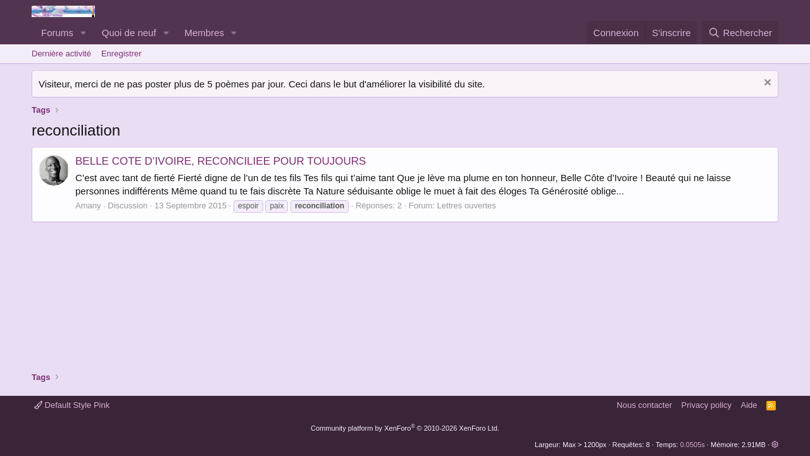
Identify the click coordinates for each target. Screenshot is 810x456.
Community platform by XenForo (405, 428)
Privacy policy (707, 405)
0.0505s (692, 444)
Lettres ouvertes (466, 205)
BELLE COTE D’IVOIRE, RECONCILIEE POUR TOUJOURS (220, 161)
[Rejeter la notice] (766, 84)
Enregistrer (121, 53)
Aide (749, 405)
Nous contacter (644, 405)
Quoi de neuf (129, 32)
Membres (205, 32)
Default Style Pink (71, 405)
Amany (88, 205)
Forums (57, 32)
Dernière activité (61, 53)
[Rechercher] (740, 32)
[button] (83, 32)
